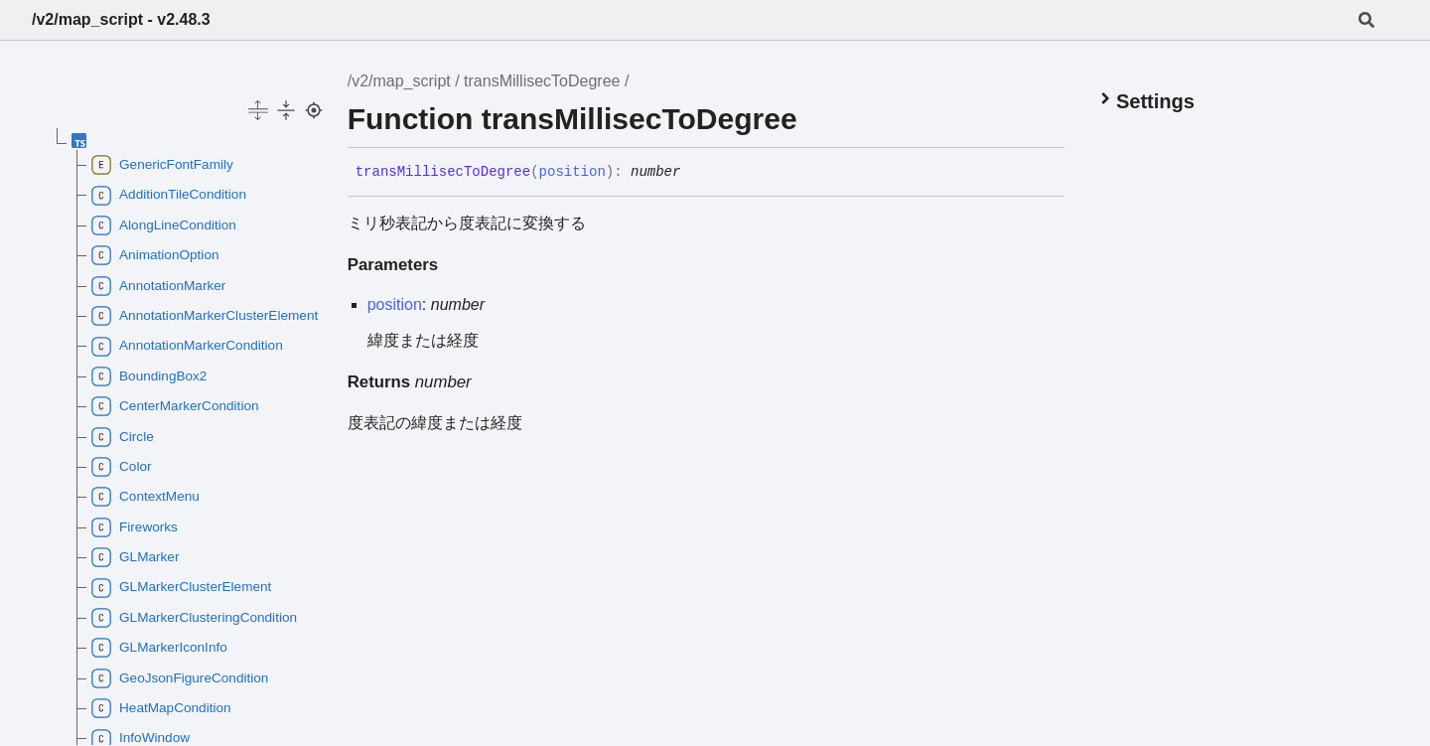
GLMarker (135, 557)
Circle (122, 437)
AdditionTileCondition (168, 196)
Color (121, 467)
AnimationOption (155, 255)
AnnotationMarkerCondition (187, 347)
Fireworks (134, 527)
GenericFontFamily (162, 165)
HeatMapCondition (161, 708)
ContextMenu (145, 497)
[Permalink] (695, 173)
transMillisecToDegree (542, 81)
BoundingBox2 (149, 376)
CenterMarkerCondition (175, 406)
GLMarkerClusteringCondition (194, 618)
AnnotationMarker (158, 286)
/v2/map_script (399, 81)
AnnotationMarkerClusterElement (201, 316)
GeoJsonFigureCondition (179, 678)
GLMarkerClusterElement (181, 588)
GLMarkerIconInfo (159, 648)
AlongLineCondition (163, 225)
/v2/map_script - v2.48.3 (121, 19)
